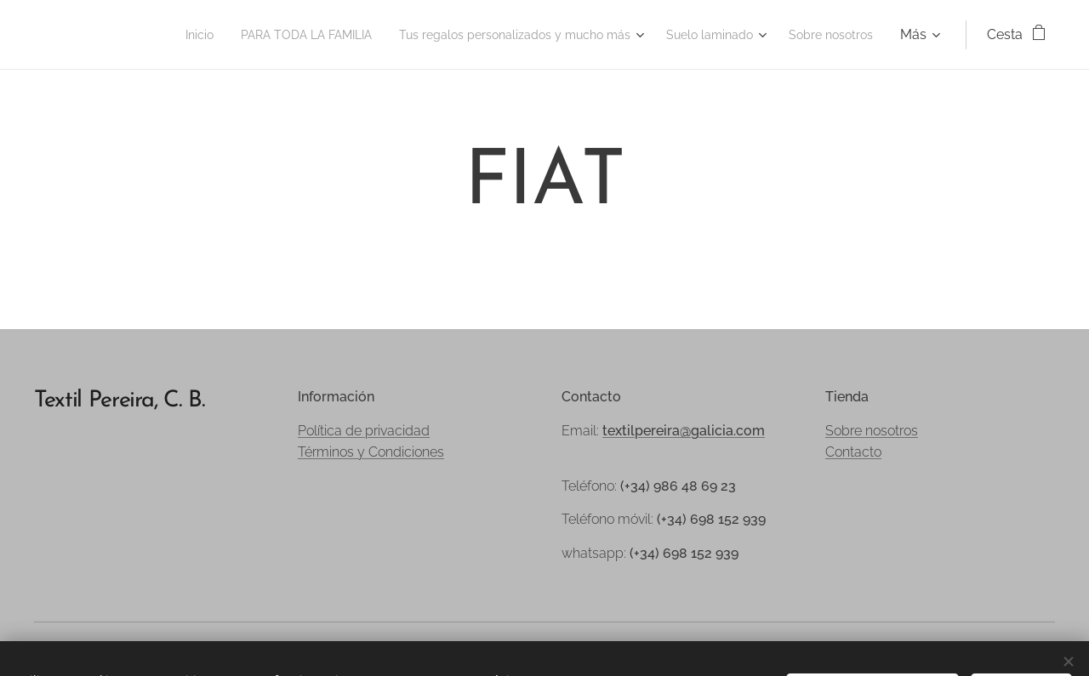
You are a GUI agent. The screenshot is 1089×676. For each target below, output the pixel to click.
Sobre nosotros (871, 431)
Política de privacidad (364, 431)
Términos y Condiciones (371, 452)
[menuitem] (124, 35)
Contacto (853, 452)
